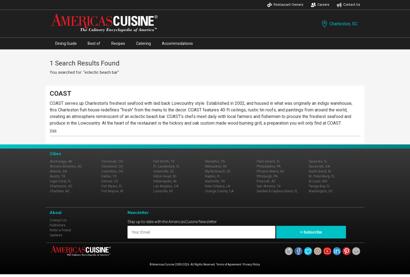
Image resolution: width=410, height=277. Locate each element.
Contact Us (348, 4)
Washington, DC (321, 191)
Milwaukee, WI (216, 166)
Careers (320, 4)
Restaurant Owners (285, 4)
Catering (143, 43)
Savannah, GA (319, 166)
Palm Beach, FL (268, 161)
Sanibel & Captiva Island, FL (277, 191)
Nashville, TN (215, 181)
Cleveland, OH (112, 166)
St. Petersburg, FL (322, 176)
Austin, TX (57, 176)
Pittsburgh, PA (267, 176)
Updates (56, 235)
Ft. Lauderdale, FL (166, 166)
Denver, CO (109, 181)
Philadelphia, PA (269, 166)
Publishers (58, 225)
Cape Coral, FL (60, 181)
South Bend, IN (320, 171)
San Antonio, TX (269, 186)
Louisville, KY (163, 191)
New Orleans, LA (217, 186)
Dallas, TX (109, 176)
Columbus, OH (112, 171)
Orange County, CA (219, 191)
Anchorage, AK (61, 161)
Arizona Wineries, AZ (66, 166)
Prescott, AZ (266, 181)
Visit (53, 131)
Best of (94, 43)
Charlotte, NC (60, 191)
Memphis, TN (215, 161)
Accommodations (177, 43)
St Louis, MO (318, 181)
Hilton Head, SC (165, 176)
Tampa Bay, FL (319, 186)
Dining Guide (66, 43)
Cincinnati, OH (112, 161)
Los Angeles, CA (165, 186)
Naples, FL (212, 176)
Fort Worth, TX (164, 161)
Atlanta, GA (58, 171)
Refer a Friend (60, 230)
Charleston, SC (339, 24)
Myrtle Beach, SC (218, 171)
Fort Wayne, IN (112, 191)
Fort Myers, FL (111, 186)
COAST (60, 93)
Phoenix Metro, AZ (270, 171)
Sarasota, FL (318, 161)
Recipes (118, 43)
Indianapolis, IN (164, 181)
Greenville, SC (163, 171)
